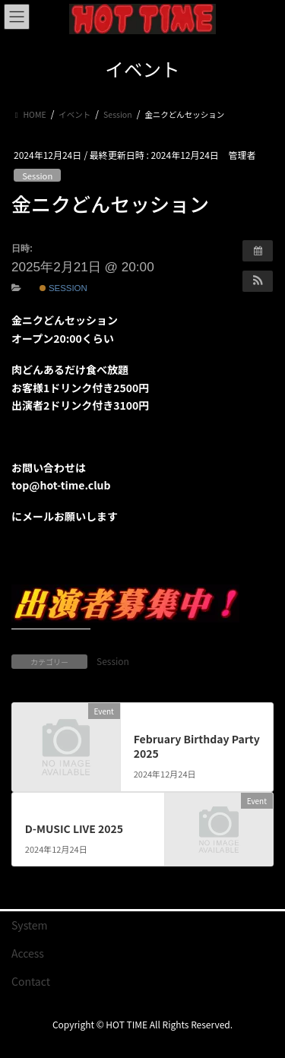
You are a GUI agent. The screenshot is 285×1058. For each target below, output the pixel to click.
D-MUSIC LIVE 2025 (74, 828)
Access (27, 953)
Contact (30, 981)
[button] (257, 281)
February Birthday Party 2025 (197, 746)
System (29, 925)
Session (37, 175)
